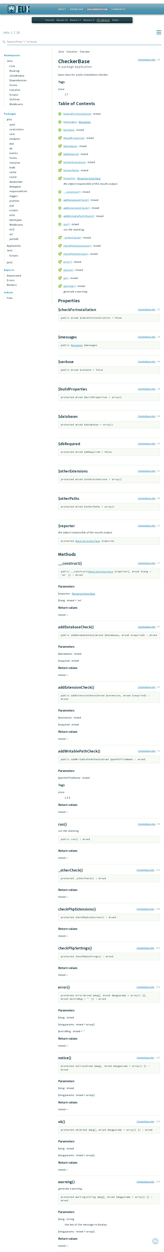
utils (12, 215)
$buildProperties (74, 138)
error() (67, 261)
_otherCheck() (72, 237)
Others (115, 20)
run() (66, 224)
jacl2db (13, 239)
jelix (9, 119)
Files (10, 298)
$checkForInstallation (77, 113)
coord (13, 177)
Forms (13, 85)
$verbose (68, 129)
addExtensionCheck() (76, 208)
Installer (14, 90)
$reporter (69, 178)
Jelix (9, 61)
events (13, 153)
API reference (103, 20)
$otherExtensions (74, 162)
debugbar (15, 186)
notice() (68, 270)
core (12, 134)
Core (12, 66)
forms (13, 157)
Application (14, 245)
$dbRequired (71, 154)
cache (13, 172)
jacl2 (9, 262)
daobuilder (16, 181)
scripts (13, 210)
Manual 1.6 (88, 20)
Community (118, 9)
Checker (85, 51)
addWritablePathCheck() (78, 216)
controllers (16, 129)
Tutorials (49, 20)
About (62, 9)
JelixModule (16, 75)
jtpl (11, 205)
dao (11, 143)
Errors (11, 280)
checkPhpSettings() (75, 253)
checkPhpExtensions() (77, 245)
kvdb (12, 167)
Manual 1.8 (62, 20)
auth (12, 124)
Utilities (14, 99)
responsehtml (18, 191)
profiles (14, 200)
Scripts (13, 94)
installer (14, 162)
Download (76, 9)
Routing (14, 70)
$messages (70, 122)
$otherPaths (71, 170)
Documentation (97, 9)
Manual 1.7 (75, 20)
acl (11, 234)
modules (14, 138)
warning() (69, 286)
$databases (70, 146)
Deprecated (14, 275)
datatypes (15, 219)
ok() (66, 278)
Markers (12, 284)
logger (13, 196)
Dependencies (18, 80)
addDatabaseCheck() (76, 200)
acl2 (12, 229)
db (11, 148)
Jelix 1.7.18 (11, 32)
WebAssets (16, 104)
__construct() (72, 191)
